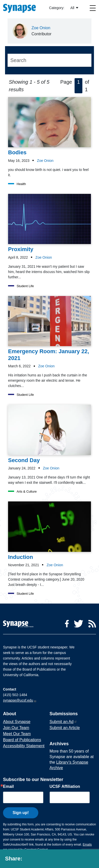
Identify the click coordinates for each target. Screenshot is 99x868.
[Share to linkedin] (51, 860)
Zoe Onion (40, 28)
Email (8, 787)
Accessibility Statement (24, 746)
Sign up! (21, 813)
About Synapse (16, 722)
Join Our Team (16, 728)
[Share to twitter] (39, 860)
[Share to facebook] (28, 860)
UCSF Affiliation (65, 787)
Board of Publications (22, 740)
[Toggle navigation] (93, 8)
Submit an (63, 722)
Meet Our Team (17, 734)
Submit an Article (65, 728)
